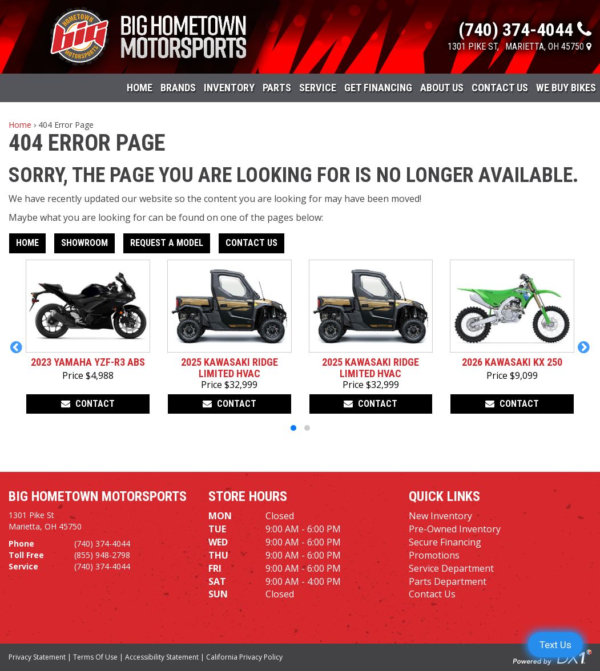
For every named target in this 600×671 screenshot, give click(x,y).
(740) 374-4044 (102, 543)
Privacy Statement (37, 657)
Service (317, 88)
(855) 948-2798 (102, 554)
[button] (16, 346)
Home (139, 88)
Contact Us (500, 88)
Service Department (451, 568)
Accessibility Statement (162, 657)
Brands (178, 88)
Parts (277, 88)
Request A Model (166, 242)
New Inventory (440, 516)
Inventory (229, 88)
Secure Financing (445, 542)
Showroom (84, 242)
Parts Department (447, 581)
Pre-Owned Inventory (455, 529)
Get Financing (378, 88)
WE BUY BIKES (566, 88)
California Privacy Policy (244, 657)
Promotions (434, 555)
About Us (442, 88)
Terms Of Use (95, 657)
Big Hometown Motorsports (98, 496)
